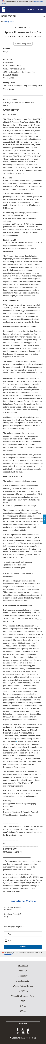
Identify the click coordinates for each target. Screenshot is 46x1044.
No (9, 940)
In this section (8, 16)
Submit (23, 947)
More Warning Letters (23, 44)
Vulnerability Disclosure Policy (23, 996)
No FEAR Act (23, 991)
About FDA (23, 971)
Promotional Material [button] (23, 901)
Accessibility (23, 976)
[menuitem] (23, 909)
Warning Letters (8, 21)
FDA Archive (23, 966)
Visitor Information (23, 981)
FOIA (23, 1001)
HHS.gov (22, 1006)
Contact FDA (23, 1023)
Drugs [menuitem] (6, 917)
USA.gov (23, 1011)
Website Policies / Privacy (23, 986)
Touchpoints (7, 954)
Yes (9, 934)
